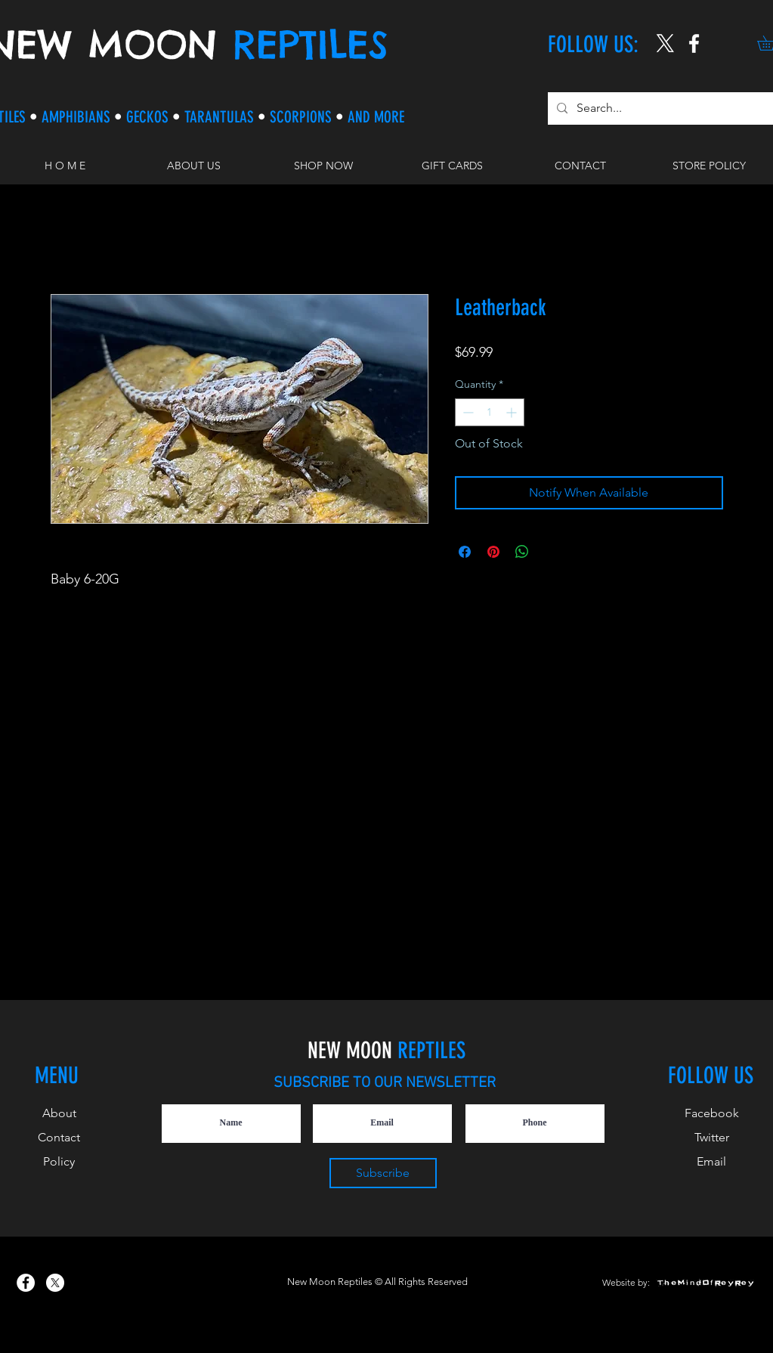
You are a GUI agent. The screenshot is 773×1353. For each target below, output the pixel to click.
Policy (59, 1161)
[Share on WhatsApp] (522, 552)
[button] (323, 165)
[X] (665, 43)
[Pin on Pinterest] (493, 552)
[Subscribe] (383, 1173)
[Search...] (661, 108)
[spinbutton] (489, 412)
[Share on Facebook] (465, 552)
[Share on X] (551, 552)
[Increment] (512, 412)
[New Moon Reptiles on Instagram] (694, 43)
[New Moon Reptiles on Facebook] (26, 1283)
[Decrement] (466, 412)
